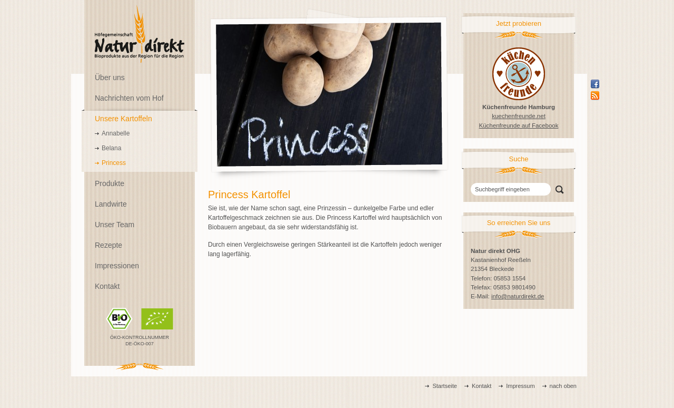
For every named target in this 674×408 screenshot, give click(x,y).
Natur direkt (139, 34)
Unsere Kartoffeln (123, 118)
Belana (111, 148)
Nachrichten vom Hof (129, 98)
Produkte (109, 183)
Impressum (520, 386)
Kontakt (107, 286)
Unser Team (114, 224)
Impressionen (117, 265)
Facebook (595, 84)
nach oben (563, 386)
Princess (114, 163)
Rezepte (108, 245)
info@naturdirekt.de (517, 296)
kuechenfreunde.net (519, 116)
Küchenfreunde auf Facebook (519, 125)
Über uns (110, 77)
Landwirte (111, 204)
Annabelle (116, 133)
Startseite (444, 386)
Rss (595, 95)
